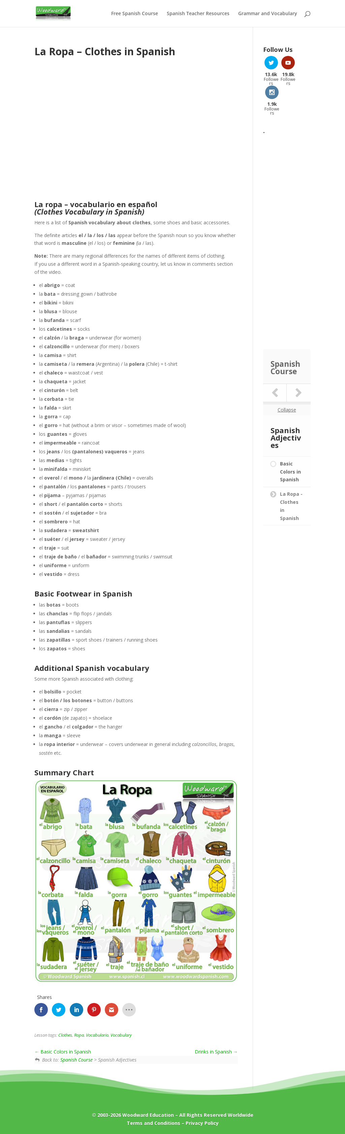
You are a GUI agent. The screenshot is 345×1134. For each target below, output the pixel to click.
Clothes (65, 1035)
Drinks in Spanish (216, 1051)
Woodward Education (148, 1115)
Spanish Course (76, 1060)
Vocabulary (121, 1035)
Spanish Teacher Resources (198, 14)
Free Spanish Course (134, 14)
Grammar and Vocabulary (267, 14)
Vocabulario (97, 1035)
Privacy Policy (202, 1123)
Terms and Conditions (153, 1123)
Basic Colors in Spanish (62, 1051)
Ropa (79, 1035)
